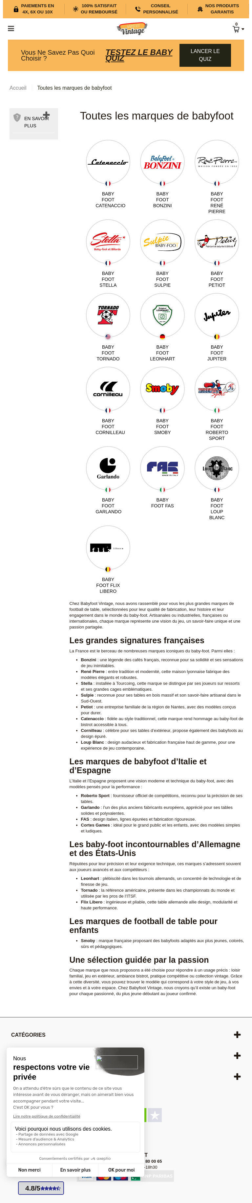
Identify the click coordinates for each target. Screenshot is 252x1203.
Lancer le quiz (205, 55)
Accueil (18, 88)
